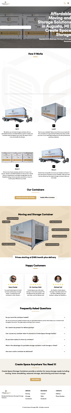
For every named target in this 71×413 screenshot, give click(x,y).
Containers (28, 398)
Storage (27, 396)
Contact (43, 393)
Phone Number (60, 396)
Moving (27, 393)
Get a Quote (35, 379)
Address (58, 393)
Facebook (43, 398)
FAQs (42, 396)
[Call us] (64, 3)
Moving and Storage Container (25, 197)
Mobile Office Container (47, 197)
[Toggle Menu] (68, 3)
